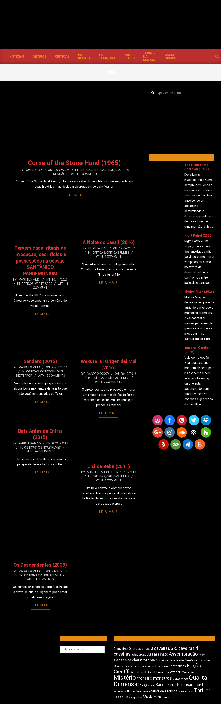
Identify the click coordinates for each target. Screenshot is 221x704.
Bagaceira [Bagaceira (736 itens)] (122, 660)
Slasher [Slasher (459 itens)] (131, 691)
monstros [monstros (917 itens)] (162, 678)
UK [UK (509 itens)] (126, 697)
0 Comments (89, 174)
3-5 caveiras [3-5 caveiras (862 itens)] (183, 648)
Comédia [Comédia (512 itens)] (162, 660)
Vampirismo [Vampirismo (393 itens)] (135, 697)
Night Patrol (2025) (198, 235)
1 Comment (113, 256)
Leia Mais (74, 194)
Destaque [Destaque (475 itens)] (204, 660)
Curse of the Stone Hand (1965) (74, 162)
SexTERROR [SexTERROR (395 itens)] (120, 691)
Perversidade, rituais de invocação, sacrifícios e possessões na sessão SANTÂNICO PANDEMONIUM (40, 260)
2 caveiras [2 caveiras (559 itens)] (121, 649)
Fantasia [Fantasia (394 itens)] (163, 666)
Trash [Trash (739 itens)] (119, 697)
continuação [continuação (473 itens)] (176, 660)
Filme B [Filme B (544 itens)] (141, 672)
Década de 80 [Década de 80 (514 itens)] (149, 666)
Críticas (86, 169)
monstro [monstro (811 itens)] (144, 678)
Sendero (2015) (40, 361)
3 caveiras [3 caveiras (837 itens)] (160, 648)
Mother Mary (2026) (199, 291)
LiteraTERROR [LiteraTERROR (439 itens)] (173, 672)
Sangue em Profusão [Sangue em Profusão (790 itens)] (175, 684)
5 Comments (56, 375)
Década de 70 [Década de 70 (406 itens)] (131, 666)
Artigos (28, 283)
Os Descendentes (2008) (40, 565)
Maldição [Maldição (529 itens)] (188, 672)
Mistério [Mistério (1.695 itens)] (125, 677)
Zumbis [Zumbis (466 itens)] (168, 697)
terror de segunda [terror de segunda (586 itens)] (164, 691)
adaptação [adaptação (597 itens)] (139, 654)
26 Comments (45, 451)
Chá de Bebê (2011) (108, 466)
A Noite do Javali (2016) (109, 242)
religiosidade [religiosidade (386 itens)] (148, 685)
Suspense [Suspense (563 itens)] (143, 691)
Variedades (43, 283)
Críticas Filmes (105, 169)
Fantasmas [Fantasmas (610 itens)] (177, 666)
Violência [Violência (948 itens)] (153, 696)
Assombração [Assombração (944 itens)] (183, 654)
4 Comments (44, 579)
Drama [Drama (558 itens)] (118, 666)
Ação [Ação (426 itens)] (202, 654)
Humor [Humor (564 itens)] (159, 672)
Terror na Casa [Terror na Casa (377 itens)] (185, 691)
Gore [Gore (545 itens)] (150, 672)
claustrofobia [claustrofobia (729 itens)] (143, 660)
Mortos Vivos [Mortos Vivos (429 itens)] (180, 678)
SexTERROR (24, 375)
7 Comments (113, 381)
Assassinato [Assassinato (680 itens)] (157, 654)
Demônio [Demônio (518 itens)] (191, 660)
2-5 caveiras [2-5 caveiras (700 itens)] (139, 648)
